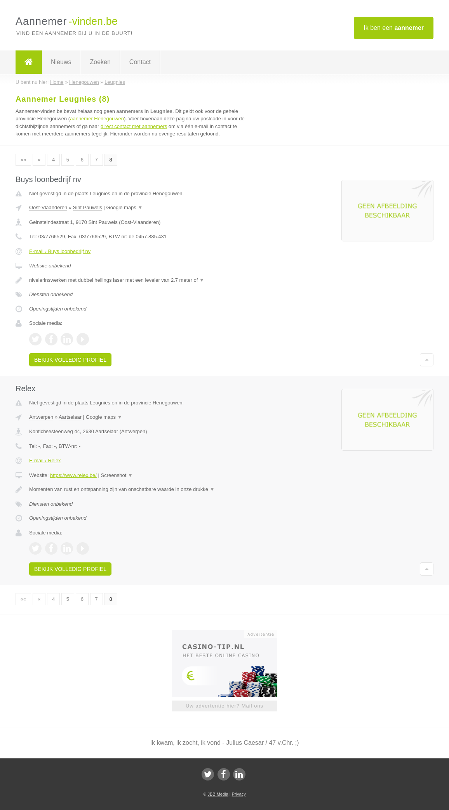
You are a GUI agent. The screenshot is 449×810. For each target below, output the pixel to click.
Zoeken (100, 62)
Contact (140, 62)
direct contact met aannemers (134, 126)
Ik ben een (394, 27)
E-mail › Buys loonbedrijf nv (59, 251)
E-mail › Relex (45, 460)
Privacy (239, 794)
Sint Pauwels (87, 207)
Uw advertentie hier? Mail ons (224, 706)
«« (23, 160)
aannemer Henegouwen (97, 118)
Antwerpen (41, 417)
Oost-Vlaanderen (48, 207)
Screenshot (117, 475)
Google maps (124, 207)
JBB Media (217, 794)
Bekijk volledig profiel (70, 360)
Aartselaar (70, 417)
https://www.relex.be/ (73, 475)
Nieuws (61, 62)
